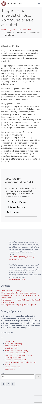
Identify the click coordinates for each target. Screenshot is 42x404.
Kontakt (8, 364)
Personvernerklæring (12, 367)
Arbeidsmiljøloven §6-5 (17, 280)
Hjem (3, 29)
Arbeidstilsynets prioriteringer (11, 290)
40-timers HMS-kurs (12, 346)
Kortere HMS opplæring (13, 343)
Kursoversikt (9, 341)
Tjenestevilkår (10, 369)
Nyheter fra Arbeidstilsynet (20, 29)
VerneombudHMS (11, 3)
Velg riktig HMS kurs (12, 348)
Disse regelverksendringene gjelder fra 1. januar (18, 305)
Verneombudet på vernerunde (16, 360)
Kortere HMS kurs (16, 207)
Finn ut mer (13, 212)
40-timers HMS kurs (16, 202)
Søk (2, 373)
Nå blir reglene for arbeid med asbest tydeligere (18, 293)
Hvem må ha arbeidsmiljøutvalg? (17, 350)
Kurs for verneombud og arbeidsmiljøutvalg (20, 362)
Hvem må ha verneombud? (15, 353)
